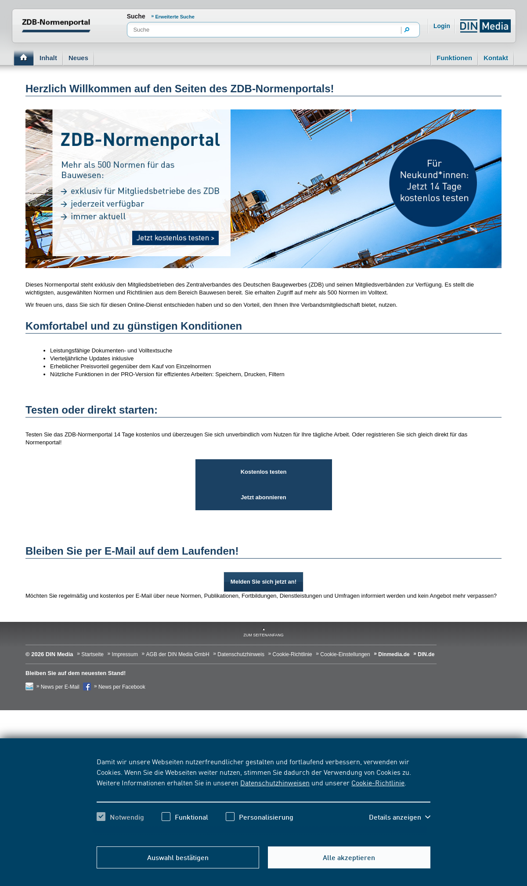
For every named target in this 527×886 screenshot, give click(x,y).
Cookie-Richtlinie (377, 782)
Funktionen (454, 58)
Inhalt (48, 58)
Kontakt (496, 58)
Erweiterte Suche (175, 16)
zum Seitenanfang (263, 635)
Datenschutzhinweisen (275, 782)
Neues (78, 58)
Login (441, 25)
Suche (136, 16)
